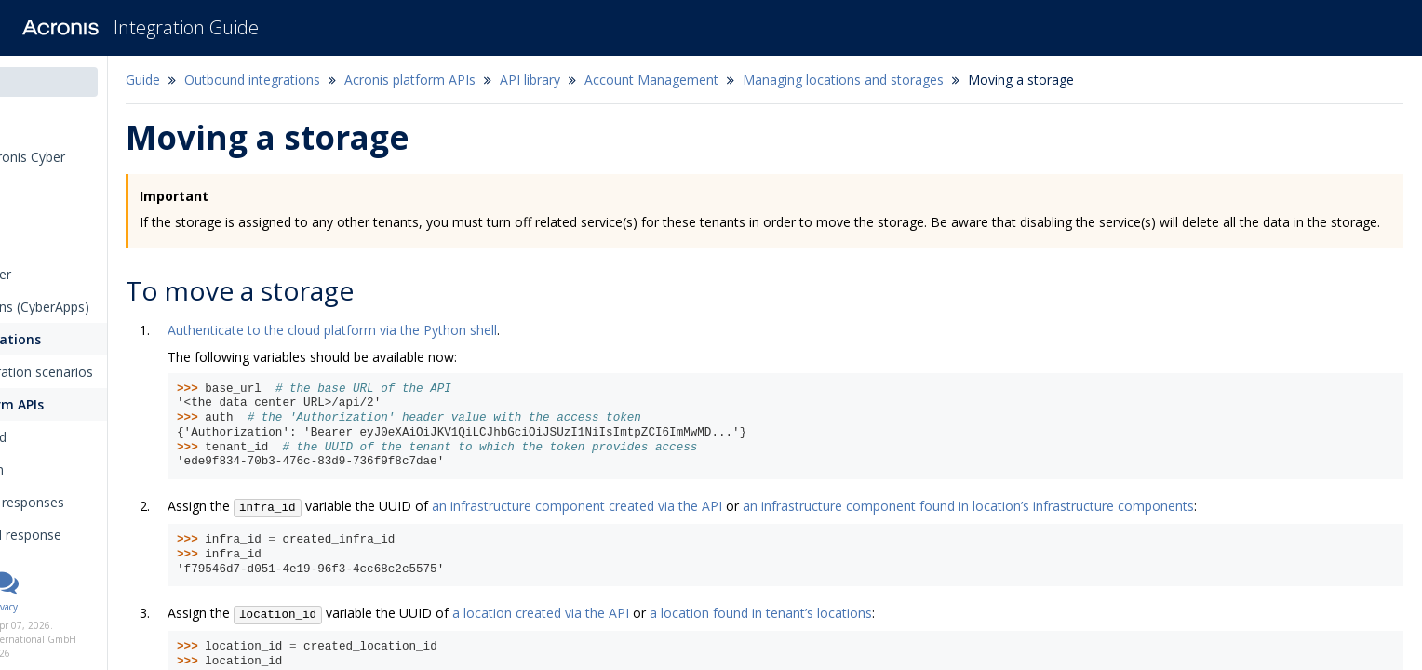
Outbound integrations (91, 339)
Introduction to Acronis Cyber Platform (104, 166)
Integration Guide (186, 27)
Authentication (88, 469)
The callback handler (77, 274)
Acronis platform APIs (99, 404)
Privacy (137, 606)
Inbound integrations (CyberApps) (116, 306)
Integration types (73, 209)
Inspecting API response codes (122, 544)
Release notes (65, 124)
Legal (101, 606)
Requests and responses (124, 502)
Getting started (89, 437)
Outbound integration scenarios (125, 372)
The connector (60, 241)
